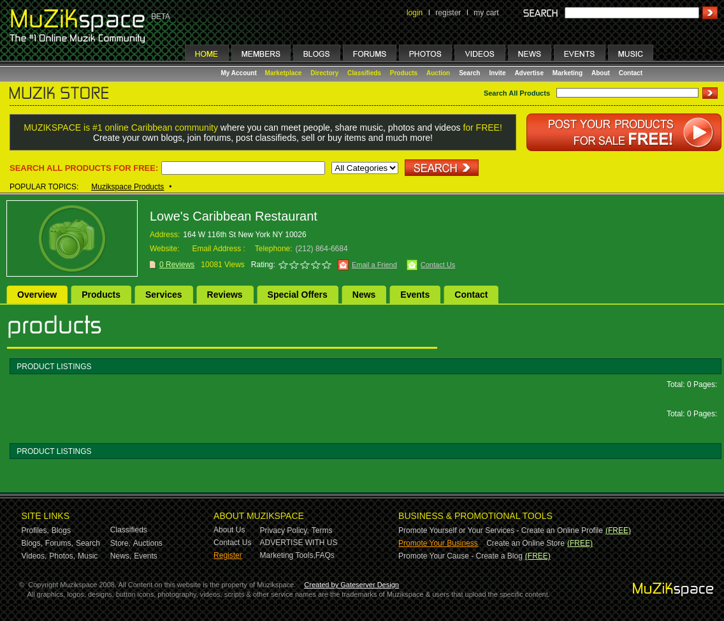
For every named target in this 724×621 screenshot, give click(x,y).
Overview (37, 294)
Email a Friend (374, 264)
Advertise (529, 73)
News (364, 294)
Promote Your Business (438, 543)
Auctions (148, 543)
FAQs (325, 555)
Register (228, 555)
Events (415, 294)
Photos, (62, 556)
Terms (322, 530)
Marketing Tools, (287, 555)
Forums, (59, 543)
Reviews (225, 294)
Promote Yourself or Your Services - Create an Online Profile (500, 530)
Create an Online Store (525, 543)
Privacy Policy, (284, 530)
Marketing (568, 73)
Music (88, 556)
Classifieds (364, 73)
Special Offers (298, 294)
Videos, (34, 556)
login (415, 12)
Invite (497, 73)
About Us (229, 529)
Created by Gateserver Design (351, 584)
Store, (120, 543)
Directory (324, 73)
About (600, 73)
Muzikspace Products (127, 186)
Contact (630, 73)
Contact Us (438, 264)
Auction (438, 73)
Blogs (61, 530)
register (448, 12)
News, (120, 556)
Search (469, 73)
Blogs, (32, 543)
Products (403, 73)
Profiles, (35, 530)
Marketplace (283, 73)
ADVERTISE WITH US (299, 542)
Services (163, 294)
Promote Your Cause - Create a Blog (460, 556)
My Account (240, 73)
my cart (486, 12)
